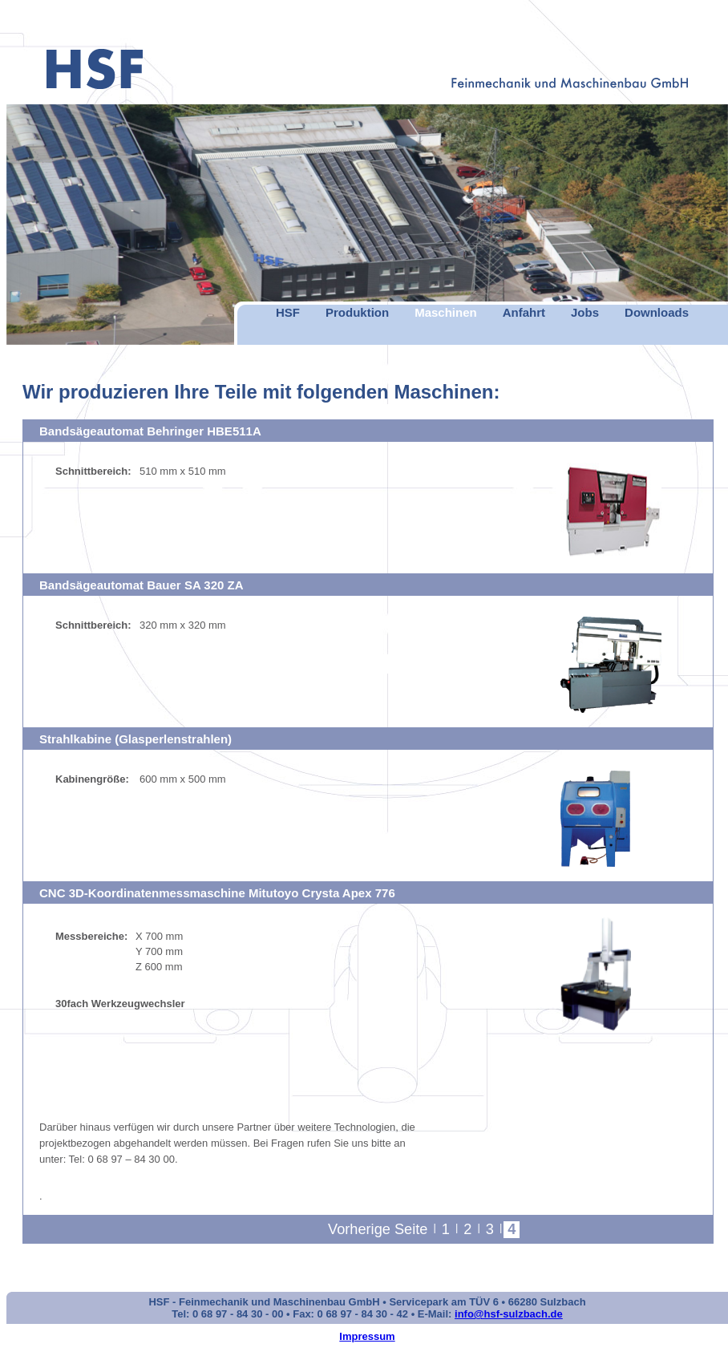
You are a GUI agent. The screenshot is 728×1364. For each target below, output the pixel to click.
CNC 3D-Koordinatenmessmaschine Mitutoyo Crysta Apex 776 (217, 893)
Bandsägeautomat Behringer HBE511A (150, 431)
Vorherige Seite (377, 1229)
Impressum (366, 1336)
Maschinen (446, 312)
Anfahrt (524, 312)
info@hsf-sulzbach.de (509, 1314)
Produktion (357, 312)
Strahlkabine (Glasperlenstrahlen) (135, 739)
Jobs (585, 312)
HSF (288, 312)
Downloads (657, 312)
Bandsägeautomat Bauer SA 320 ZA (141, 585)
